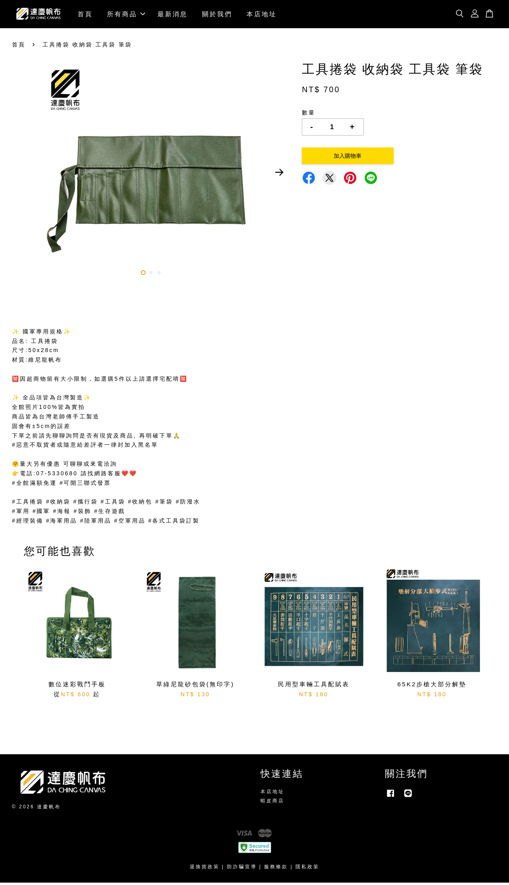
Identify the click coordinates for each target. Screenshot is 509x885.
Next (279, 175)
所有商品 (126, 15)
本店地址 (262, 15)
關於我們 (217, 15)
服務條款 (276, 869)
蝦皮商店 (272, 803)
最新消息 (172, 15)
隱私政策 (307, 869)
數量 (308, 115)
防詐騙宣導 (242, 869)
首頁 (85, 15)
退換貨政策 (205, 869)
